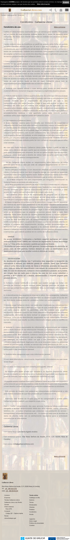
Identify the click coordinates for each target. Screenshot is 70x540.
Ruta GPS (9, 509)
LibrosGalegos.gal (10, 518)
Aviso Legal (33, 521)
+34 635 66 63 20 (12, 491)
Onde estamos (9, 506)
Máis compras (59, 27)
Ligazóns (32, 519)
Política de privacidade (36, 523)
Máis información (43, 4)
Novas (6, 516)
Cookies (32, 525)
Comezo (3, 15)
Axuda (31, 514)
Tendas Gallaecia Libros (12, 500)
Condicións (21, 15)
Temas (31, 502)
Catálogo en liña (11, 15)
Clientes (32, 507)
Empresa (7, 497)
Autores (31, 500)
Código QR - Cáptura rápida (14, 513)
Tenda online (33, 495)
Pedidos (32, 509)
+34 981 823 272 (11, 489)
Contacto (7, 511)
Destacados (33, 505)
